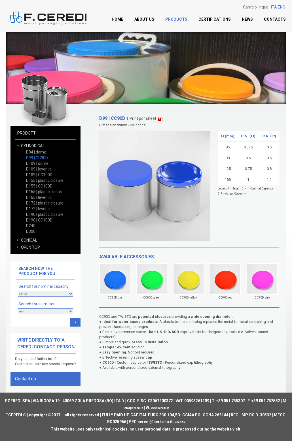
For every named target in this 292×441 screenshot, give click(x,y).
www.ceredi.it (160, 408)
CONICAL (29, 240)
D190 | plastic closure (45, 214)
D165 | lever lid (39, 197)
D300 (30, 231)
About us (144, 19)
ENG (281, 7)
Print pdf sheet (146, 118)
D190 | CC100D (39, 220)
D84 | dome (36, 152)
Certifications (214, 19)
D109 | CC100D (39, 174)
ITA (274, 7)
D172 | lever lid (39, 208)
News (247, 19)
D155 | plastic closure (45, 180)
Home (117, 19)
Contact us (25, 379)
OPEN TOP (30, 247)
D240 (30, 225)
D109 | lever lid (39, 169)
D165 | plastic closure (45, 191)
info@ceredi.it (133, 408)
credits (180, 422)
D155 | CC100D (39, 186)
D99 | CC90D (37, 157)
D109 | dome (37, 163)
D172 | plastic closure (45, 203)
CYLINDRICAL (33, 146)
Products (176, 19)
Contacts (275, 19)
